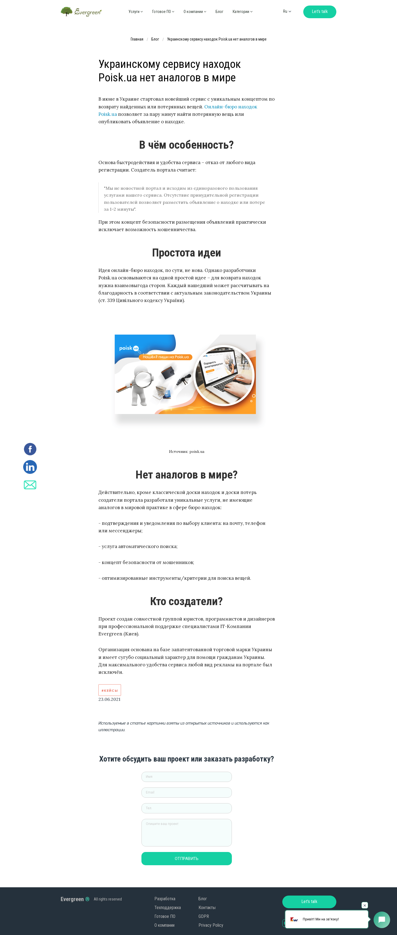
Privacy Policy (210, 925)
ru (285, 11)
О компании (164, 925)
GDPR (203, 916)
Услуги (135, 11)
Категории (243, 11)
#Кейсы (109, 690)
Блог (219, 11)
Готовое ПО (163, 11)
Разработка (164, 898)
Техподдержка (167, 907)
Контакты (207, 907)
